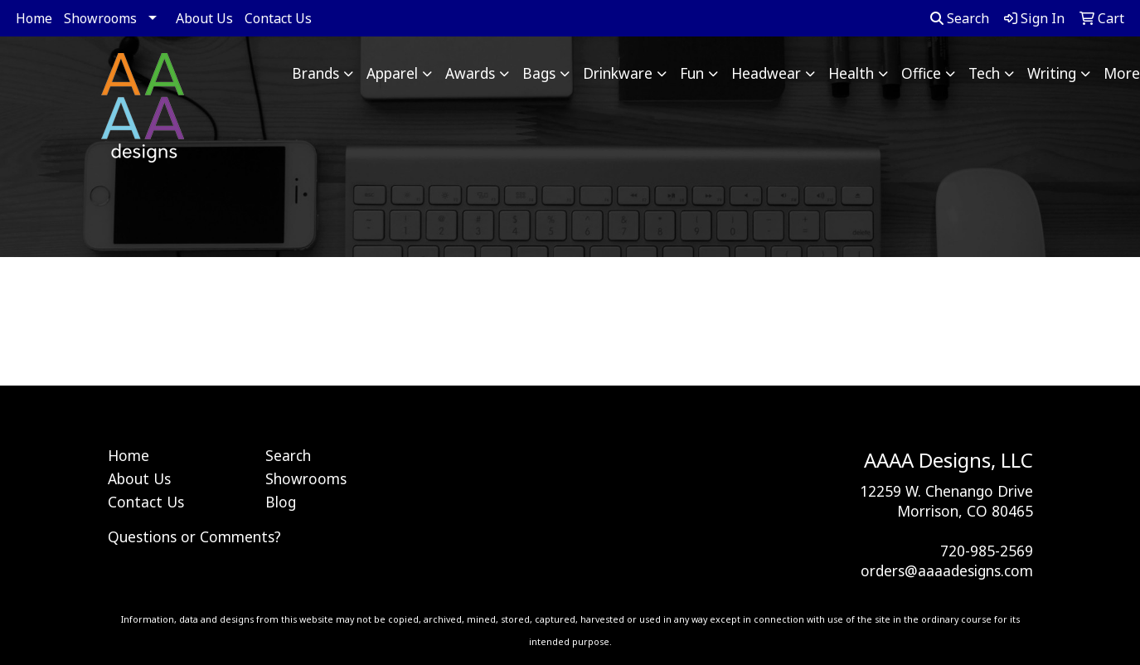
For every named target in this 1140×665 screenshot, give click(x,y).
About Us (204, 18)
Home (34, 18)
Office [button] (921, 73)
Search (959, 18)
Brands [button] (315, 73)
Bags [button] (538, 73)
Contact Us (278, 18)
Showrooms (100, 18)
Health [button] (851, 73)
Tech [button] (984, 73)
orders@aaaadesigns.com (947, 570)
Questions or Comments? (194, 536)
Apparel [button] (392, 73)
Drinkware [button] (617, 73)
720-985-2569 (986, 551)
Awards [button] (470, 73)
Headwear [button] (766, 73)
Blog (280, 502)
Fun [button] (692, 73)
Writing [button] (1051, 73)
